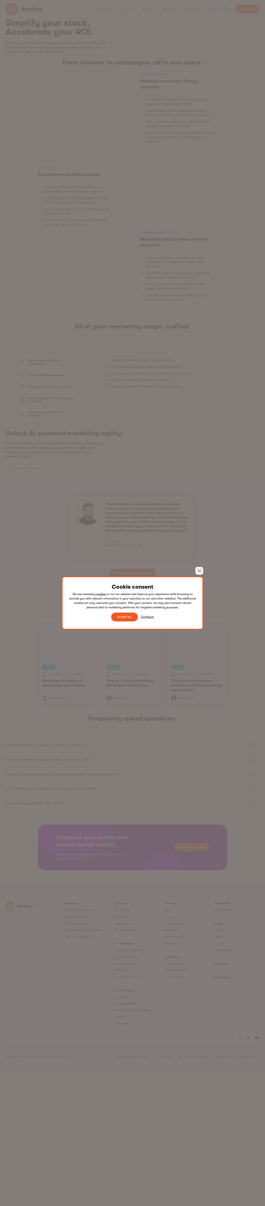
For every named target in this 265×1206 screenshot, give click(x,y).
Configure (147, 617)
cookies (101, 594)
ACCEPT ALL (124, 617)
